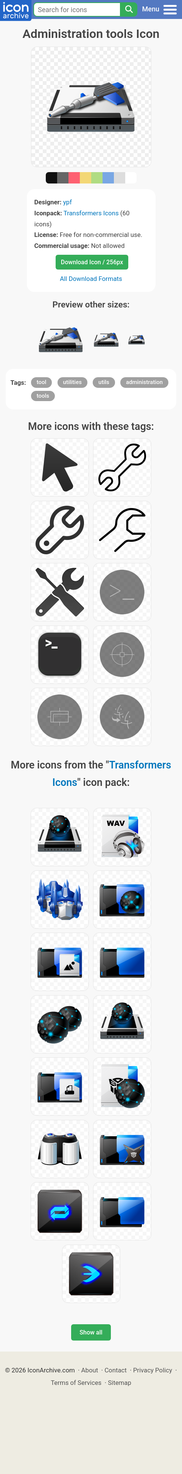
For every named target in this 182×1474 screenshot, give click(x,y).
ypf (67, 202)
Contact (115, 1370)
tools (43, 395)
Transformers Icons (91, 213)
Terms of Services (76, 1382)
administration (144, 382)
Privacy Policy (152, 1370)
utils (103, 382)
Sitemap (119, 1382)
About (89, 1370)
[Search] (128, 9)
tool (42, 382)
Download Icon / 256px (92, 262)
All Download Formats (91, 278)
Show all (90, 1332)
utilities (72, 382)
